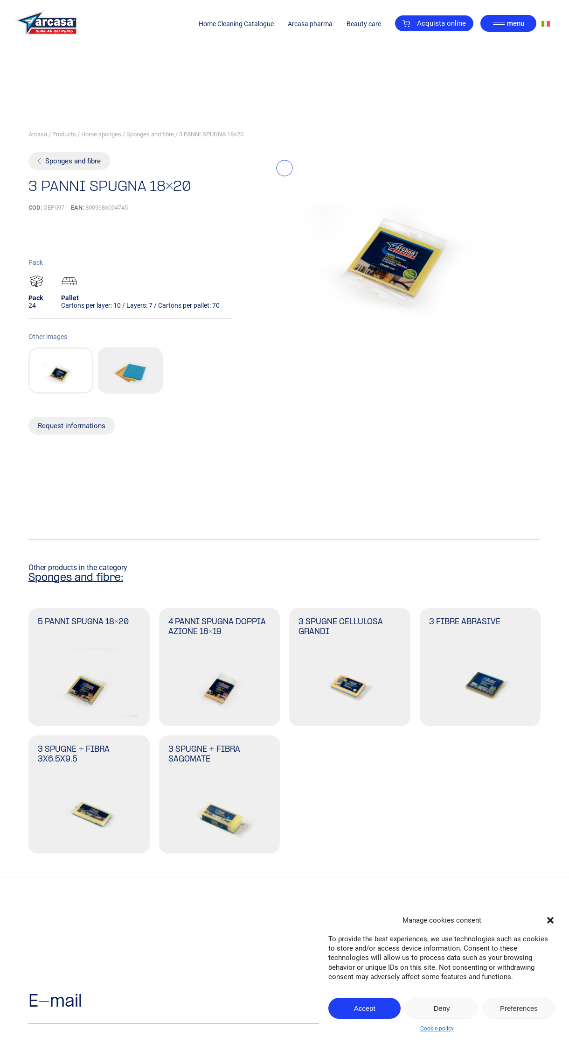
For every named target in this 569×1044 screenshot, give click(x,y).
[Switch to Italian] (546, 23)
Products (64, 134)
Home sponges (101, 134)
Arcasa (37, 134)
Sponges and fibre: (75, 578)
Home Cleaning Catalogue (236, 24)
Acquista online (434, 23)
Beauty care (364, 24)
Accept (364, 1008)
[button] (550, 920)
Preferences (519, 1008)
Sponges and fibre (150, 134)
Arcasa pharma (310, 24)
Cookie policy (437, 1028)
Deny (441, 1008)
